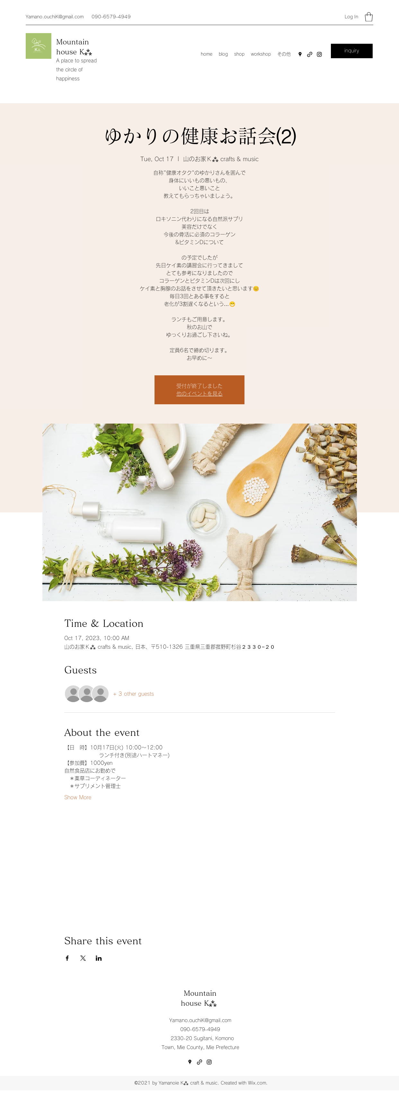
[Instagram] (319, 54)
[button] (369, 17)
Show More (77, 797)
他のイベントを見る (199, 393)
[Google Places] (300, 54)
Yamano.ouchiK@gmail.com (55, 16)
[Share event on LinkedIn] (99, 958)
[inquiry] (352, 51)
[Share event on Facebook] (67, 958)
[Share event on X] (83, 958)
